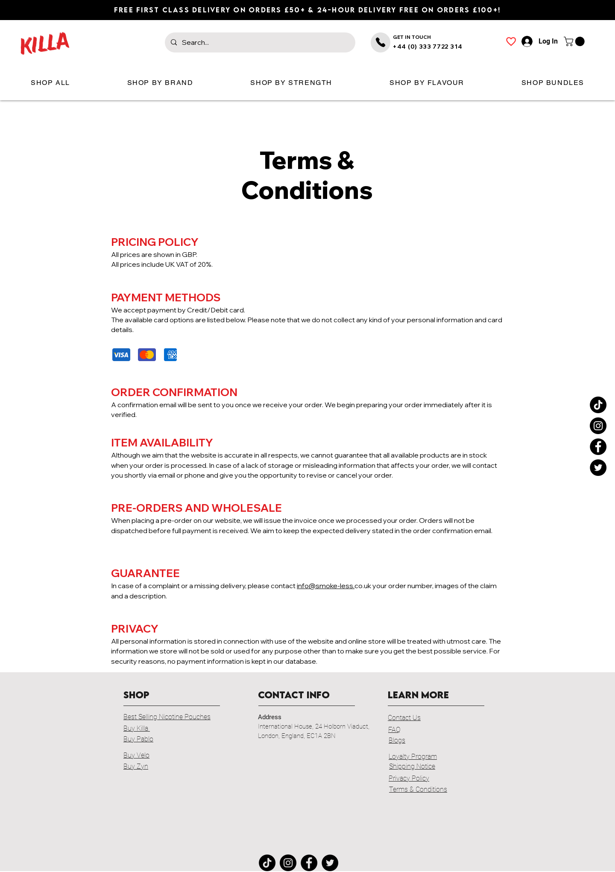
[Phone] (380, 42)
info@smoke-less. (325, 585)
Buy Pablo (138, 739)
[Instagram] (598, 425)
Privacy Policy (409, 778)
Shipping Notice (412, 766)
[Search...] (259, 42)
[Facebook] (598, 446)
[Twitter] (598, 467)
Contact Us (404, 718)
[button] (575, 41)
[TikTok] (598, 405)
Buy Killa (136, 728)
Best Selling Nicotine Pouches (167, 717)
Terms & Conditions (418, 789)
